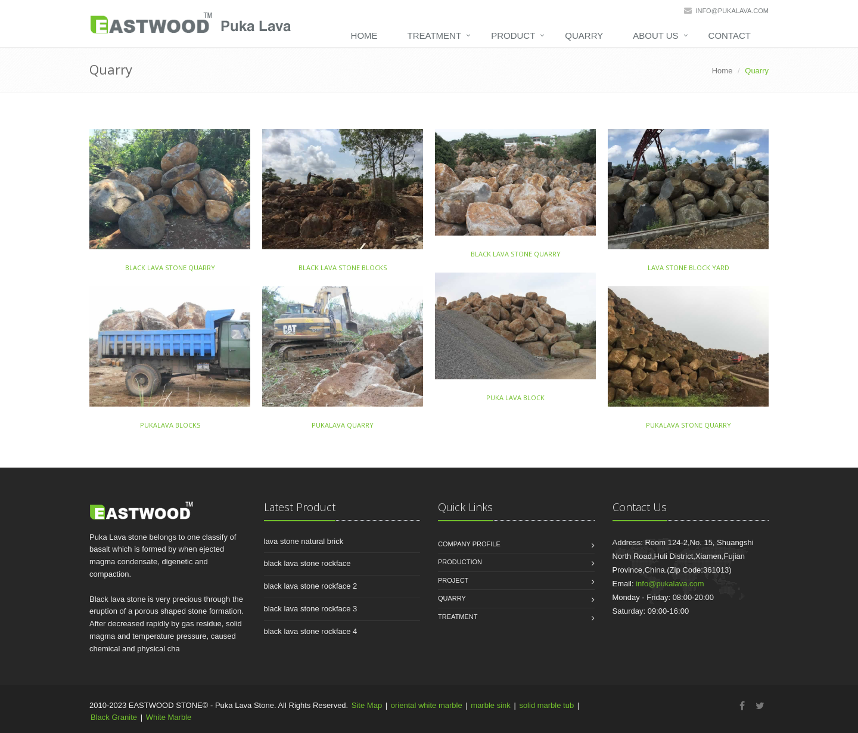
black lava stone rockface (307, 563)
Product (513, 35)
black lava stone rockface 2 (311, 586)
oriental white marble (426, 705)
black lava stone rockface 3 (311, 608)
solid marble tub (546, 705)
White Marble (169, 717)
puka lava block (515, 397)
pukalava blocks (170, 424)
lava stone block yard (688, 267)
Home (364, 35)
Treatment (435, 35)
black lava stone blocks (343, 267)
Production (460, 561)
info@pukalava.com (732, 10)
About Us (655, 35)
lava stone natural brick (304, 541)
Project (453, 580)
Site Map (367, 705)
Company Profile (469, 544)
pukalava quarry (343, 424)
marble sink (490, 705)
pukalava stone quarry (688, 424)
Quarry (584, 35)
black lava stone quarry (170, 267)
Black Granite (114, 717)
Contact (729, 35)
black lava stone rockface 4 (311, 631)
